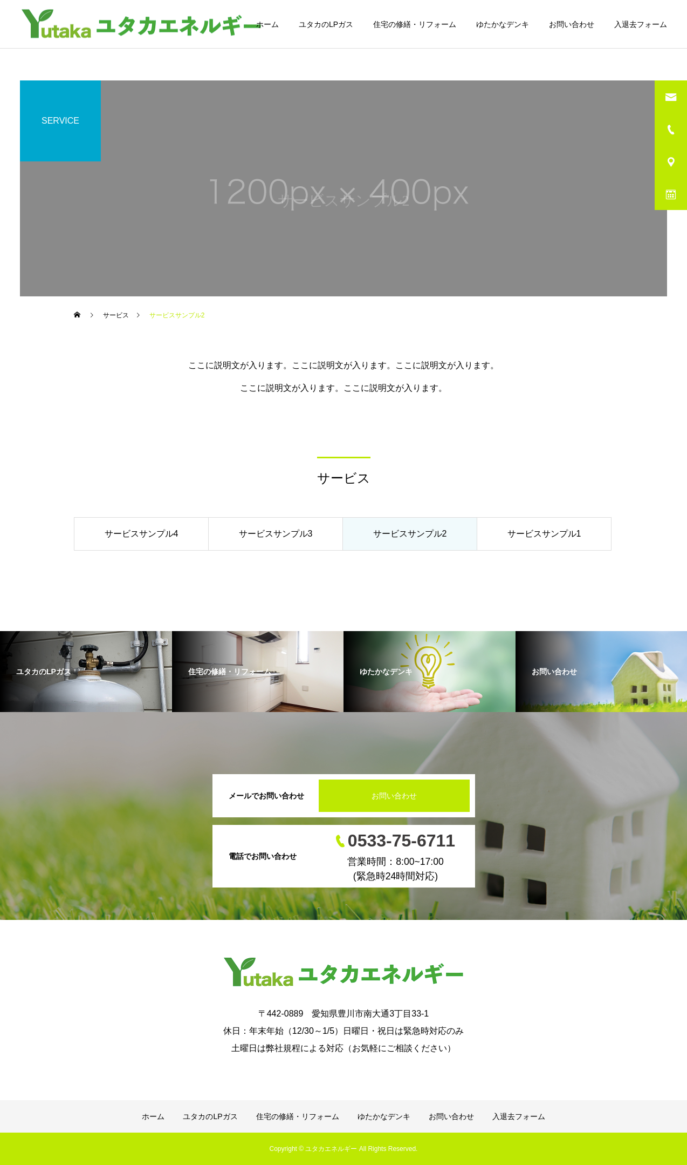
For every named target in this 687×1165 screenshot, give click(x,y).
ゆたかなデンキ (502, 24)
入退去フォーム (640, 24)
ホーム (267, 24)
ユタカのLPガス (326, 24)
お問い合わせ (571, 24)
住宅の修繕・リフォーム (414, 24)
